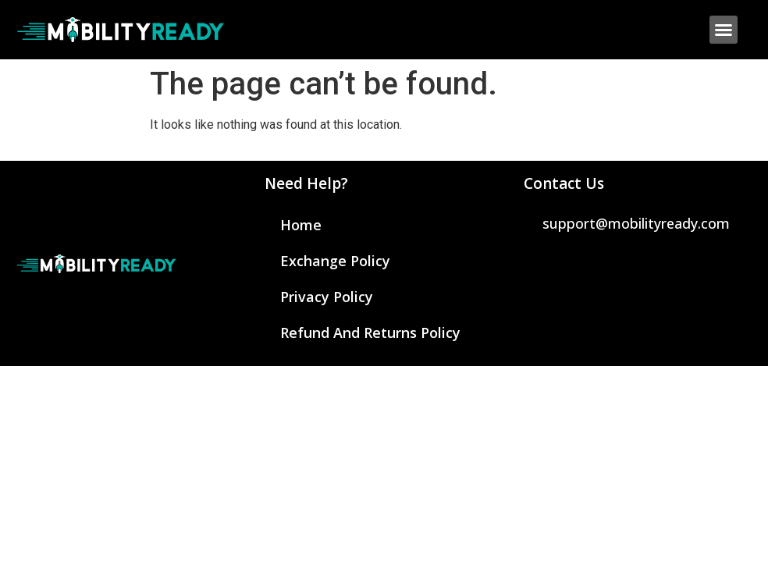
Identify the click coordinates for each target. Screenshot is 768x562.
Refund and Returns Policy (370, 332)
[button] (723, 30)
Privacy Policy (326, 296)
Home (301, 224)
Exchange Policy (335, 260)
